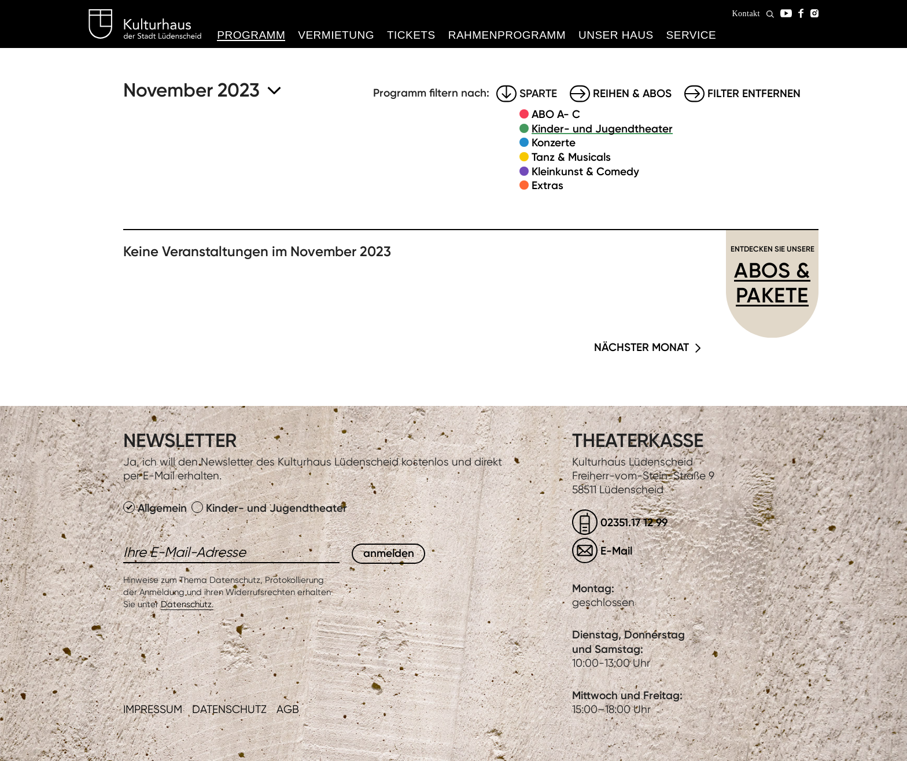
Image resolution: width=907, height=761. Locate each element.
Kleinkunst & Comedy (585, 171)
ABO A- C (556, 114)
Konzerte (554, 142)
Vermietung (336, 35)
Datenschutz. (187, 604)
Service (691, 35)
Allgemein (156, 508)
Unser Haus (616, 35)
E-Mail (616, 550)
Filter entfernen (754, 93)
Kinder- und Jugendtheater (602, 128)
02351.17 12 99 (634, 522)
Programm (251, 35)
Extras (547, 185)
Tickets (411, 35)
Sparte (538, 93)
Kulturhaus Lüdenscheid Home (145, 24)
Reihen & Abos (632, 93)
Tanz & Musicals (571, 157)
